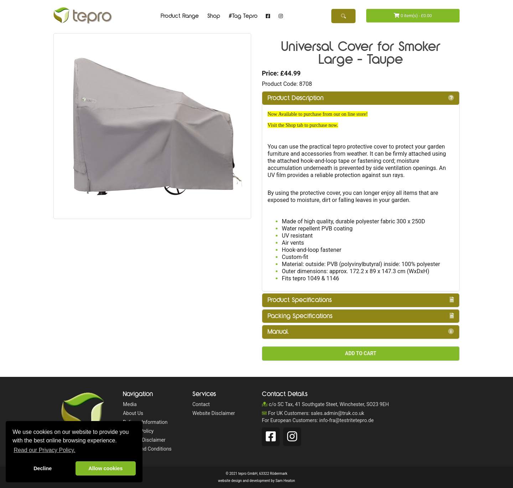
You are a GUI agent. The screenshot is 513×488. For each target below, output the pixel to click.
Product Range (180, 16)
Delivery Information (145, 422)
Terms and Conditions (147, 449)
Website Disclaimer (144, 440)
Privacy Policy (138, 431)
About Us (133, 413)
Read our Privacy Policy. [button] (44, 450)
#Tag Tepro (243, 16)
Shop (213, 16)
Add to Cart (361, 353)
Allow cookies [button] (105, 468)
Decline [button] (42, 468)
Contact (201, 404)
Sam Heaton (285, 481)
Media (130, 404)
